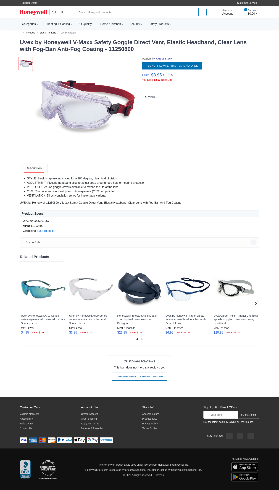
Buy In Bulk (151, 97)
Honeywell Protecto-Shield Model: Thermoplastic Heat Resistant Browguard (137, 319)
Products (30, 32)
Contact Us (26, 428)
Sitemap (159, 475)
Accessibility (26, 418)
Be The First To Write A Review (139, 376)
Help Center (26, 423)
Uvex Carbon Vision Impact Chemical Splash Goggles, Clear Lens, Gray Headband (236, 319)
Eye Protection (68, 32)
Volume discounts (30, 413)
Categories (28, 23)
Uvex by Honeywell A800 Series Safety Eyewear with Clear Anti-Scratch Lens (88, 319)
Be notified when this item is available (172, 66)
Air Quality (85, 23)
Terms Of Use (149, 428)
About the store (150, 413)
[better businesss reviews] (25, 470)
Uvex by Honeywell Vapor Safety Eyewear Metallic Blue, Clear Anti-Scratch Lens (185, 319)
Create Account (89, 413)
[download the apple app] (244, 466)
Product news (149, 418)
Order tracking (89, 418)
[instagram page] (240, 436)
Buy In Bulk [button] (140, 242)
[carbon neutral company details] (48, 470)
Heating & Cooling (58, 23)
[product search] (202, 12)
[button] (85, 107)
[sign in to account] (225, 12)
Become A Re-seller (92, 428)
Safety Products (159, 23)
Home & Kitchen (110, 23)
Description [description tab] (34, 168)
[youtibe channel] (251, 436)
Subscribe (248, 414)
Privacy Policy (150, 423)
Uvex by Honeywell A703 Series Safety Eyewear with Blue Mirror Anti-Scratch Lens (43, 319)
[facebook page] (229, 436)
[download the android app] (244, 476)
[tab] (34, 168)
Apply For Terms (90, 423)
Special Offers (28, 2)
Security (135, 23)
